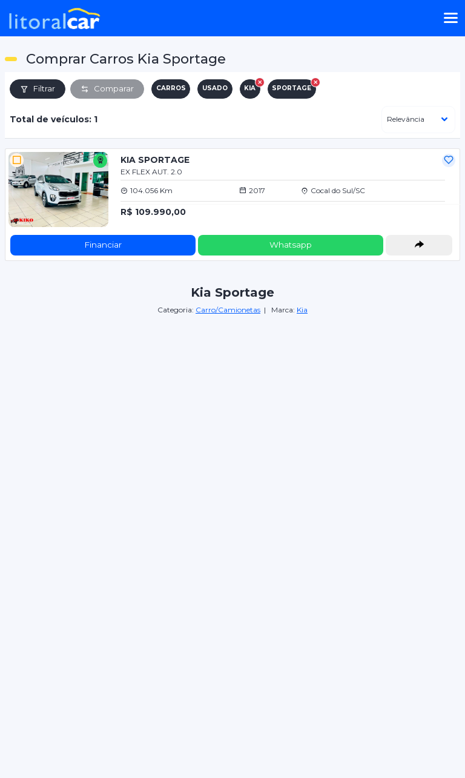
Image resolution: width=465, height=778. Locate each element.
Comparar (107, 88)
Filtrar (37, 88)
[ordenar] (418, 119)
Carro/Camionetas (228, 309)
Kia (302, 309)
